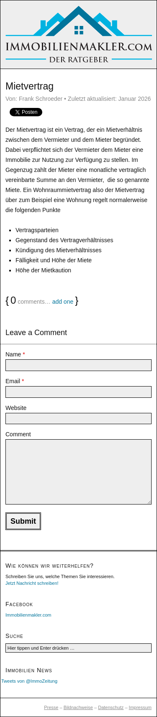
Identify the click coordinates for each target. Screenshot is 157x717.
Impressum (140, 707)
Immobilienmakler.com (28, 614)
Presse (51, 707)
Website (15, 408)
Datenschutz (111, 707)
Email (14, 381)
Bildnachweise (78, 707)
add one (63, 301)
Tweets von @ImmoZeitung (29, 681)
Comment (18, 434)
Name (15, 354)
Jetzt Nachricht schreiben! (32, 583)
